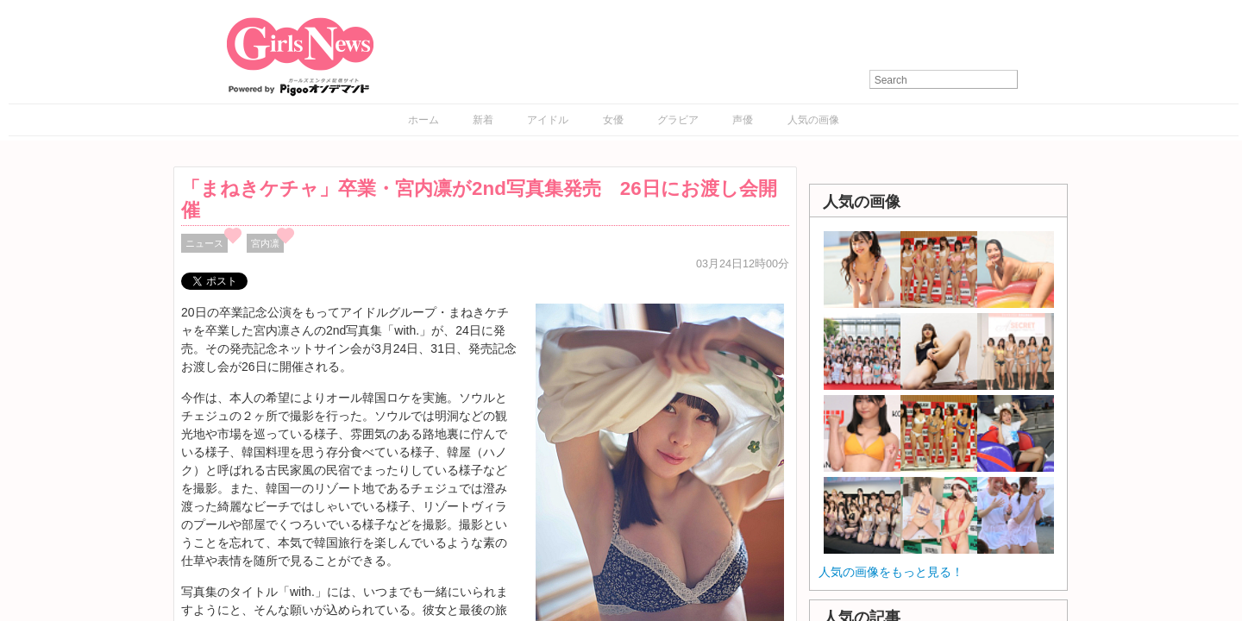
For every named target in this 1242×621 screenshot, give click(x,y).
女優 (613, 120)
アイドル (547, 120)
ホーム (423, 120)
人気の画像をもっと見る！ (891, 572)
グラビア (678, 120)
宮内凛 (265, 243)
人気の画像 (813, 120)
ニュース (204, 243)
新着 (483, 120)
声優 (742, 120)
